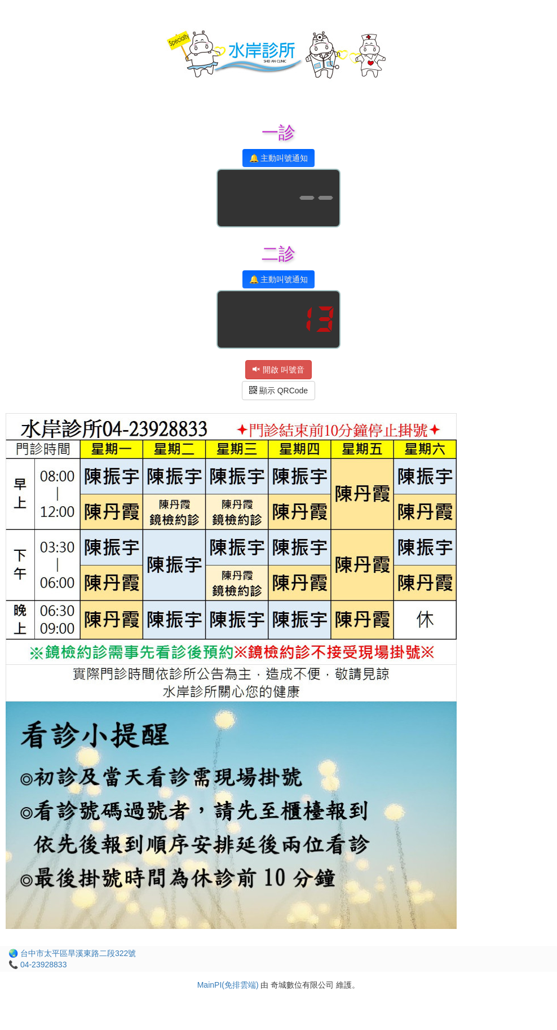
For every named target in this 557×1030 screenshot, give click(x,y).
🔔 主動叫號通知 (278, 158)
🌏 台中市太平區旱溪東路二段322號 (72, 953)
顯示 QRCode (278, 390)
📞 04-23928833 (37, 964)
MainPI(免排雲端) (228, 984)
